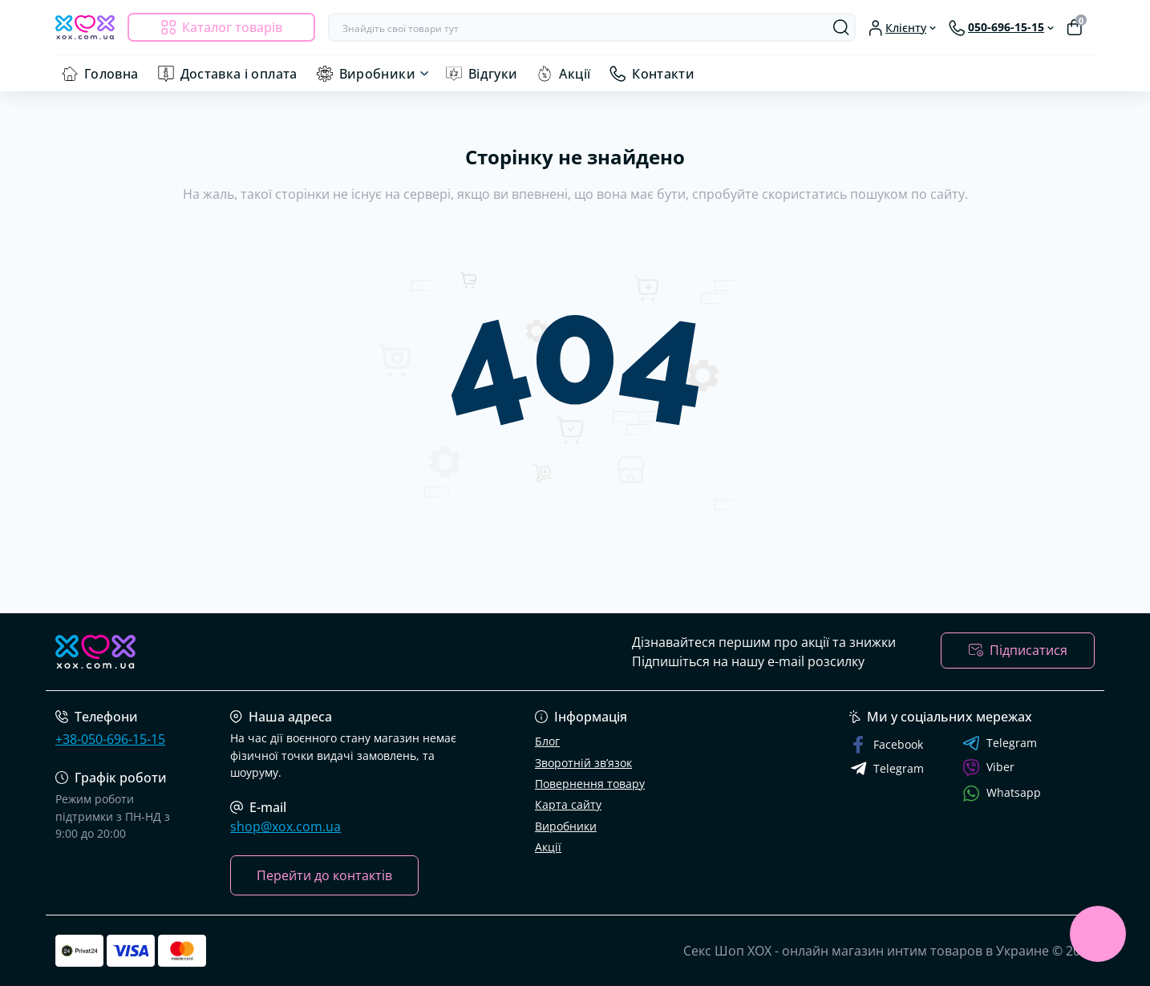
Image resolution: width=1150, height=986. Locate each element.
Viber (988, 768)
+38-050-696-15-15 (110, 739)
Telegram (999, 743)
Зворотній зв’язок (583, 762)
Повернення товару (590, 783)
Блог (547, 741)
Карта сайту (568, 804)
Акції (574, 74)
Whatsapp (1001, 793)
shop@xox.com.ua (285, 826)
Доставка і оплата (239, 74)
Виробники (377, 74)
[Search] (841, 27)
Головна (111, 74)
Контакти (663, 74)
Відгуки (493, 74)
